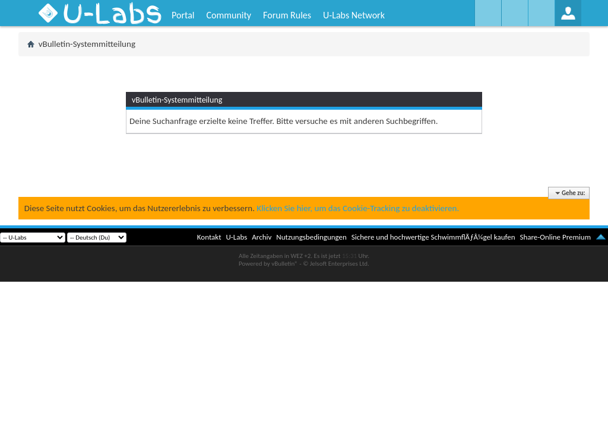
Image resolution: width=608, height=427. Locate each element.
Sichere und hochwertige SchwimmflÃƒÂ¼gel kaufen (433, 236)
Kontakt (209, 236)
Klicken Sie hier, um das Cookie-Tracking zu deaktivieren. (357, 208)
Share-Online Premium (555, 236)
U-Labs (237, 236)
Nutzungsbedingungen (311, 236)
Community (228, 15)
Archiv (261, 236)
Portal (183, 15)
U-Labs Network (354, 15)
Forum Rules (287, 15)
